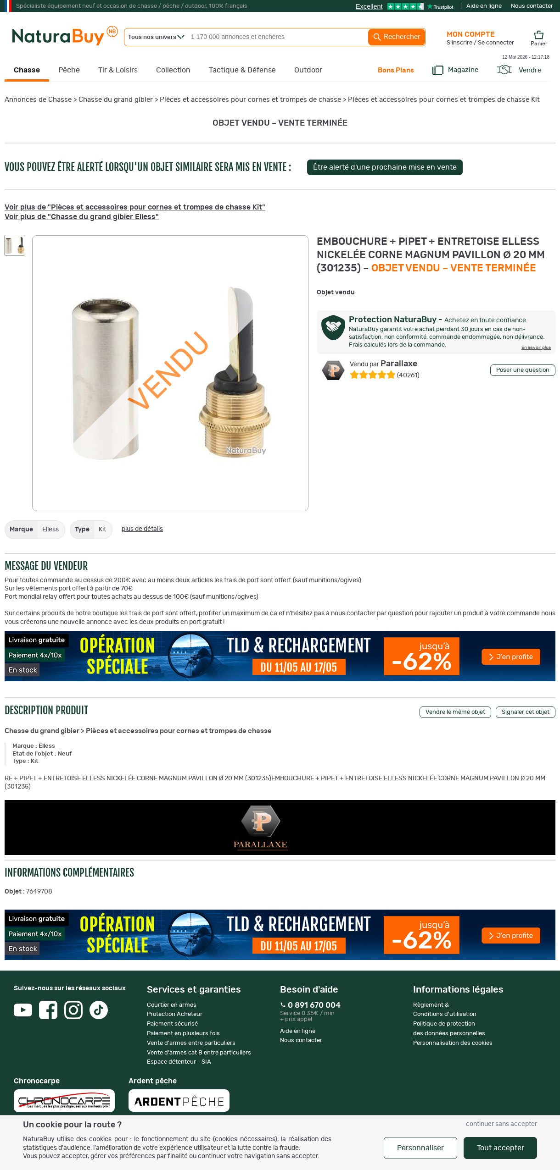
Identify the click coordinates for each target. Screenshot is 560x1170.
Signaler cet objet (525, 712)
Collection (173, 70)
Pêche (69, 70)
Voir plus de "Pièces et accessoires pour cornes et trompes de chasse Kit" (135, 207)
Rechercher (396, 37)
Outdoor (308, 70)
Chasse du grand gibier (115, 99)
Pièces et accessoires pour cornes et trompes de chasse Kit (444, 99)
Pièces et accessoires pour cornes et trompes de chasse (250, 99)
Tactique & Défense (242, 70)
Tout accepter (500, 1148)
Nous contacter (532, 6)
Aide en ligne (484, 6)
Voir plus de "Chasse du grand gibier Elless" (82, 217)
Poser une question (522, 370)
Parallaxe (383, 364)
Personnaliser (420, 1148)
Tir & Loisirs (118, 70)
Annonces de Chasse (38, 99)
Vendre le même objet (455, 712)
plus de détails (142, 529)
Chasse (27, 70)
